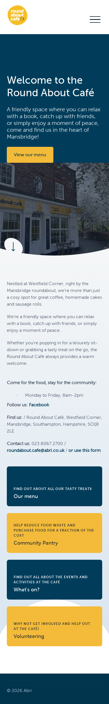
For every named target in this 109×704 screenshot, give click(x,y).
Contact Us (71, 19)
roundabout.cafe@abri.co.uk (35, 450)
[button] (94, 19)
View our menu (30, 154)
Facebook (39, 404)
